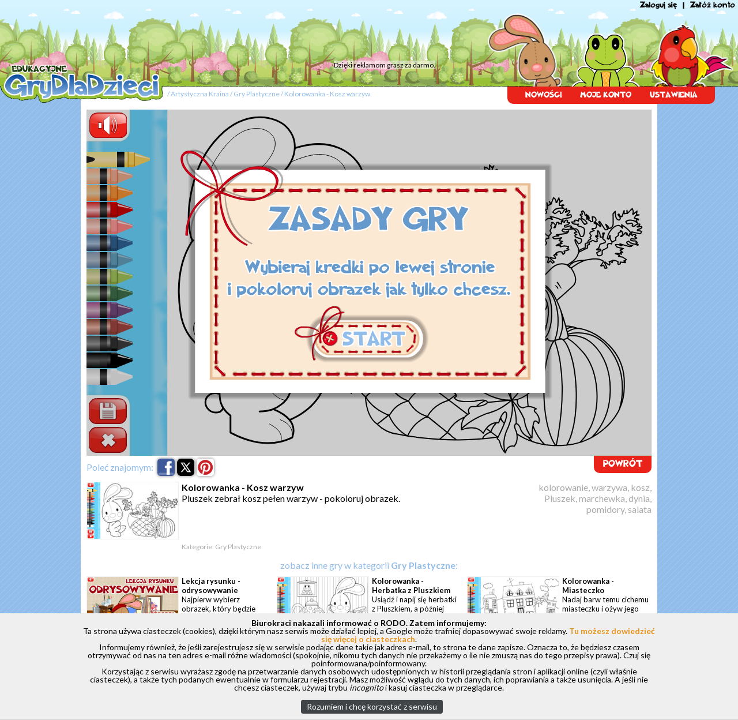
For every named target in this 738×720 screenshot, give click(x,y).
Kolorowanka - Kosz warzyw (327, 93)
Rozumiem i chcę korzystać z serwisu (372, 706)
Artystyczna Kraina (200, 93)
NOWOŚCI (543, 95)
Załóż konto (712, 5)
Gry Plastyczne (257, 93)
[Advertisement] (219, 32)
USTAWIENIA (674, 95)
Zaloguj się (658, 5)
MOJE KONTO (605, 95)
